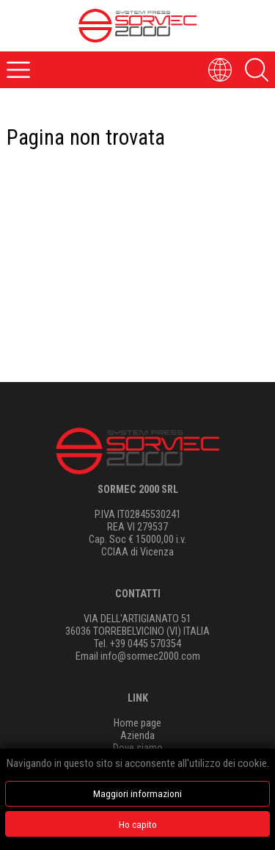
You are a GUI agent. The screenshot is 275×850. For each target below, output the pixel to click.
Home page (137, 723)
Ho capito (138, 824)
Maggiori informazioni (137, 793)
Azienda (137, 736)
